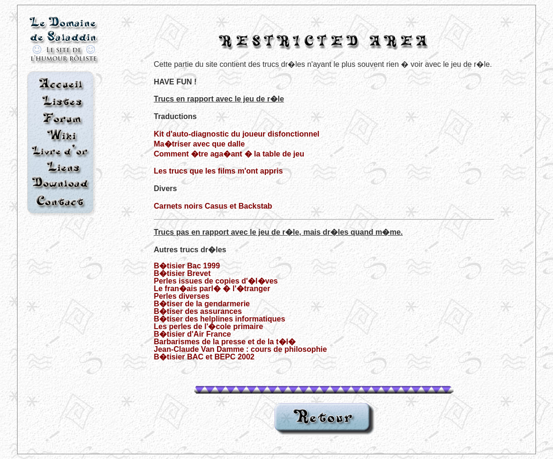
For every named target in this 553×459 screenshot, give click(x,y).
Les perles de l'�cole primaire (208, 326)
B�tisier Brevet (182, 273)
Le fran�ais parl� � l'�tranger (212, 289)
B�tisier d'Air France (192, 334)
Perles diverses (181, 296)
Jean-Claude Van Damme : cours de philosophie (240, 349)
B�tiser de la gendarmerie (202, 304)
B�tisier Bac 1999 (187, 266)
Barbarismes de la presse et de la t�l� (225, 342)
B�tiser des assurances (198, 311)
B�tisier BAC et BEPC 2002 (204, 357)
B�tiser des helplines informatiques (219, 319)
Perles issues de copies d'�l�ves (216, 281)
